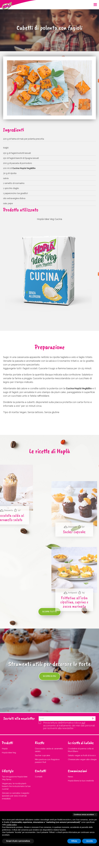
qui (83, 722)
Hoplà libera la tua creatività (81, 781)
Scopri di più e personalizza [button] (18, 841)
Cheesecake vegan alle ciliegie (82, 759)
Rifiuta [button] (74, 841)
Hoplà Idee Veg (9, 752)
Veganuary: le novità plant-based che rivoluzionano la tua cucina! (16, 786)
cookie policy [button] (11, 825)
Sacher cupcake (42, 755)
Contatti (38, 777)
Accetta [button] (89, 841)
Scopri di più (49, 676)
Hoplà (4, 748)
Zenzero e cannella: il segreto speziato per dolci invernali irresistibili (15, 796)
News (70, 777)
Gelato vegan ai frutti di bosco (82, 755)
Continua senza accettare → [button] (85, 814)
